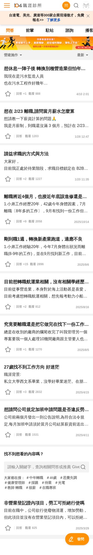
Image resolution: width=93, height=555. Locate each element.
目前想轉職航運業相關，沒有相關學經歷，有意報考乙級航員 (46, 281)
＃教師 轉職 (13, 488)
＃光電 (60, 483)
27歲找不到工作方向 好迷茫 (31, 367)
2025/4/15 (82, 392)
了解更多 (54, 20)
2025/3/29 (82, 528)
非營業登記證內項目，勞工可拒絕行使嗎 (44, 503)
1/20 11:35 (82, 179)
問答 (10, 30)
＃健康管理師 (14, 483)
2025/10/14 (81, 222)
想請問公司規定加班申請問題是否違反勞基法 (46, 409)
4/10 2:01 (82, 94)
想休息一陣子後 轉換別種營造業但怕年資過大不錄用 (46, 68)
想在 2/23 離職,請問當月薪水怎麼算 (39, 111)
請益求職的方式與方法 (26, 153)
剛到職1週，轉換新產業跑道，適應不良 (43, 239)
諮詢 (69, 30)
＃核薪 (30, 488)
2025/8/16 (82, 307)
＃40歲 (51, 478)
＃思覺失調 (68, 478)
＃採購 (33, 483)
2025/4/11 (82, 435)
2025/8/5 (83, 350)
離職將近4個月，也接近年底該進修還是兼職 (46, 196)
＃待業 (46, 483)
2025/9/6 (83, 264)
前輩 (30, 30)
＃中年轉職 (34, 478)
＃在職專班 (47, 488)
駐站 (50, 30)
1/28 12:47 (82, 136)
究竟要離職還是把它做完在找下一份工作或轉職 (46, 324)
